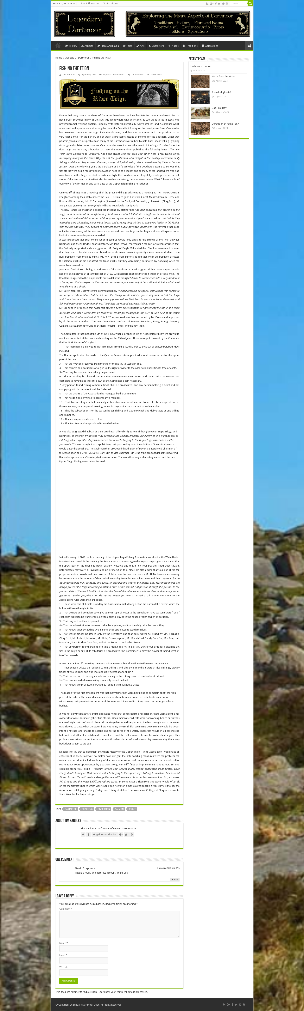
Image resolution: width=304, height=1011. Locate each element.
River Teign (104, 809)
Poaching (87, 809)
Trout (132, 809)
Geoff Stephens (85, 868)
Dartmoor (71, 809)
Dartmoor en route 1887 (225, 123)
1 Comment (137, 74)
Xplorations (210, 45)
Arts (140, 45)
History (71, 45)
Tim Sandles (69, 74)
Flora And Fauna (108, 45)
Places (173, 45)
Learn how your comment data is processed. (123, 991)
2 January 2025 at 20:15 (168, 868)
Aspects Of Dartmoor (77, 57)
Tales (127, 45)
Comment (65, 908)
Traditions (190, 45)
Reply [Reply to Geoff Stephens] (175, 879)
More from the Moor (223, 76)
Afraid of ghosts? (221, 92)
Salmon (119, 809)
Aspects (87, 45)
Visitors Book (111, 3)
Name (63, 943)
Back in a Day (219, 107)
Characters (156, 45)
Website (63, 967)
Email (63, 955)
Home (58, 45)
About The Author (90, 3)
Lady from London (201, 66)
